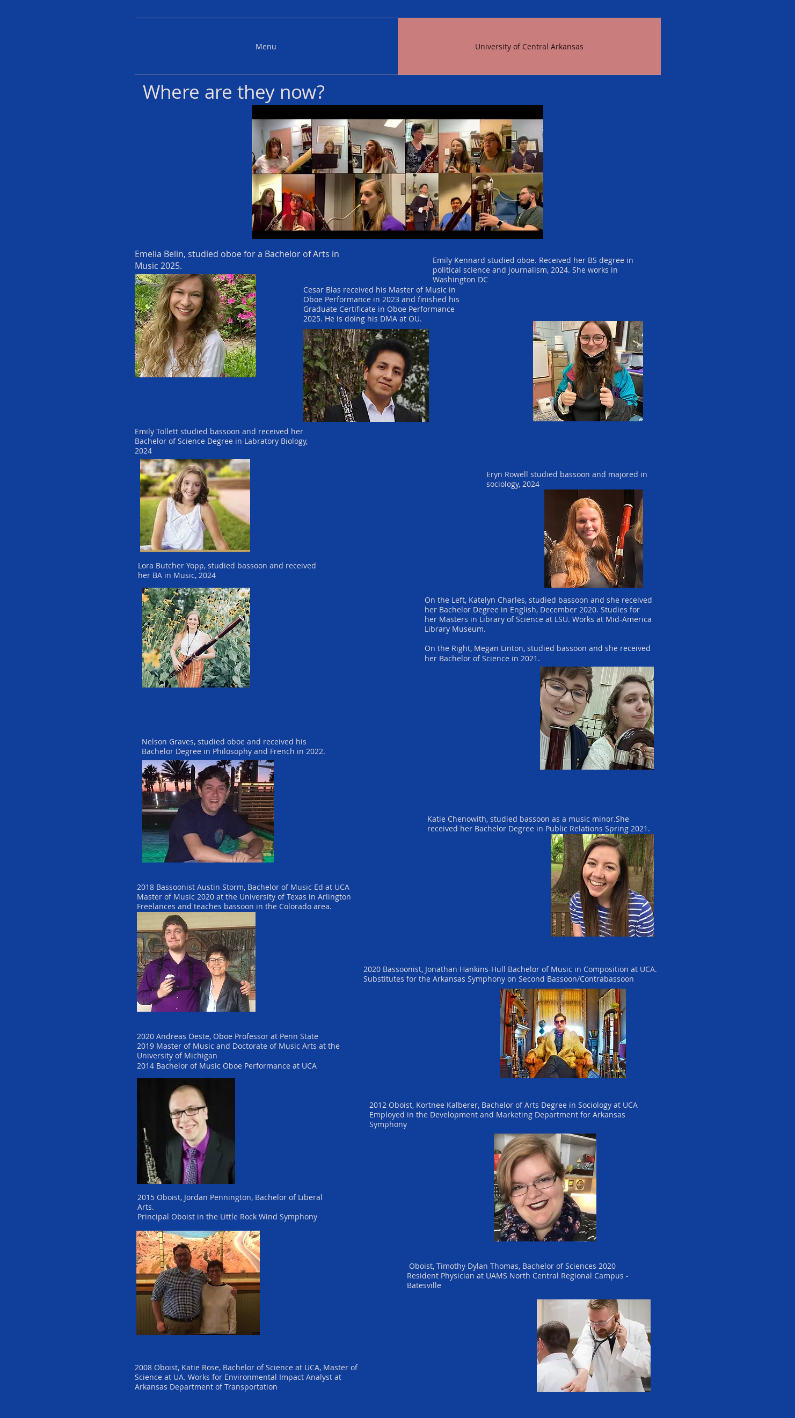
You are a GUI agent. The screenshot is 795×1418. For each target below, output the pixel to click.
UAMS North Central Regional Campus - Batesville (518, 1280)
